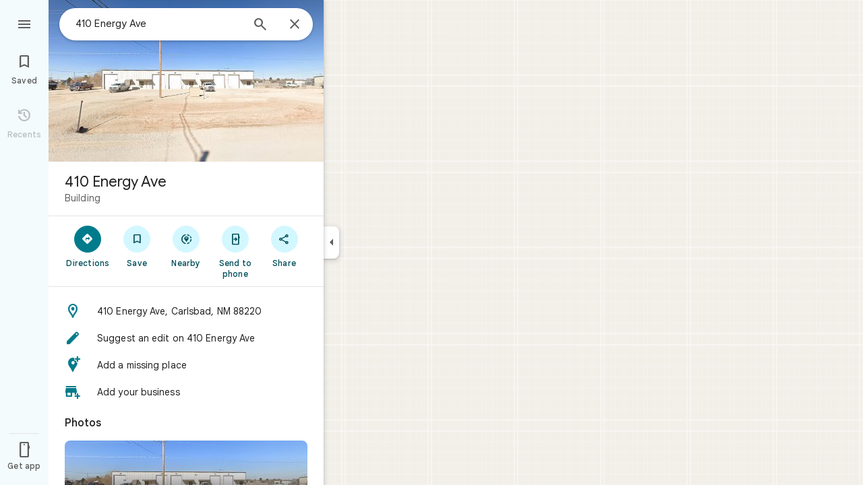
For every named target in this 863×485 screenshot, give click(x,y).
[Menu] (24, 23)
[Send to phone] (235, 251)
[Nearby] (186, 246)
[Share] (284, 246)
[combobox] (158, 23)
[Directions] (88, 246)
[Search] (260, 25)
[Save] (137, 246)
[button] (186, 311)
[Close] (294, 25)
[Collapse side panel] (331, 242)
